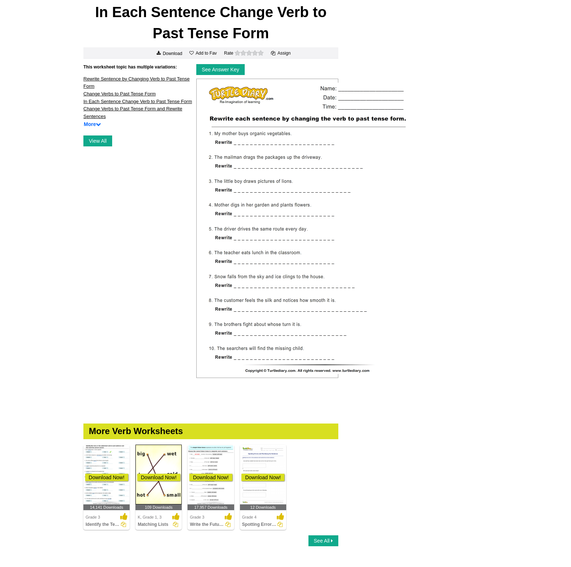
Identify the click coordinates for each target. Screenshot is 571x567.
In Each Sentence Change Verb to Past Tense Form (137, 101)
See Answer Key (220, 69)
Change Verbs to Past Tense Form (119, 94)
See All (323, 541)
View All (98, 141)
